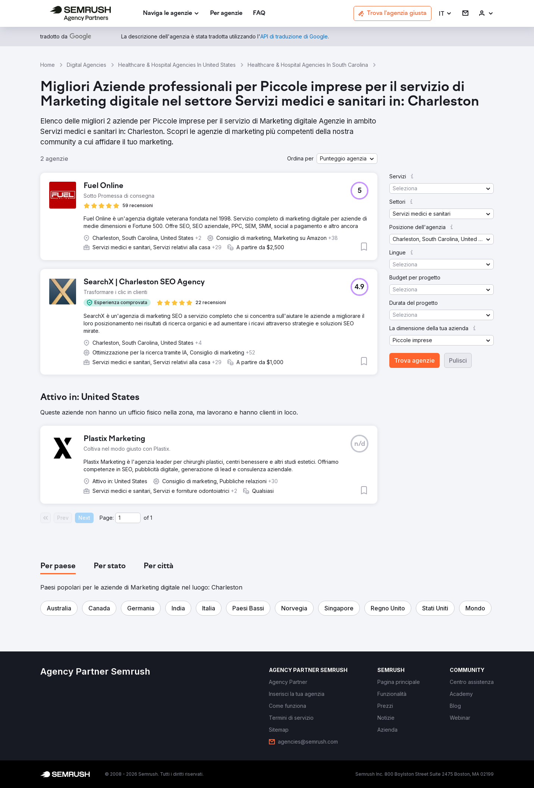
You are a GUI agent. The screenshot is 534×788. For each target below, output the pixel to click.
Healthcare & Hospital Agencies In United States (177, 65)
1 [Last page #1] (151, 518)
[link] (226, 13)
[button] (445, 14)
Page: (107, 518)
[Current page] (128, 518)
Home (47, 65)
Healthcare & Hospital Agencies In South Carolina (308, 65)
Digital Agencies (86, 65)
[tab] (58, 566)
